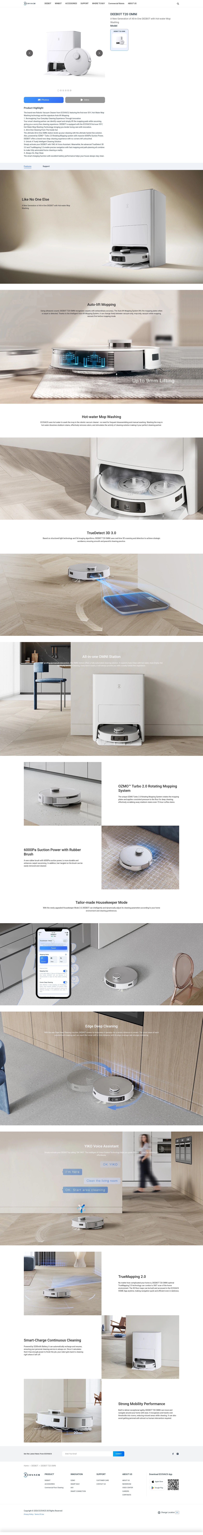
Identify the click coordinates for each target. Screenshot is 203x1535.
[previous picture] (29, 53)
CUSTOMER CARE (102, 1480)
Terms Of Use (39, 1514)
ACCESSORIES (71, 3)
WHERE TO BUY (98, 3)
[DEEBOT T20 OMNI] (119, 40)
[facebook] (173, 1453)
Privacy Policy (29, 1514)
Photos (43, 100)
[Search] (178, 3)
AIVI (72, 1488)
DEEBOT (48, 3)
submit (119, 1454)
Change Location (168, 1512)
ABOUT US (132, 3)
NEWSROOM (126, 1484)
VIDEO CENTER (127, 1488)
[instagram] (177, 1453)
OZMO (73, 1480)
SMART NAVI (75, 1484)
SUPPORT (85, 3)
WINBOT (58, 3)
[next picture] (99, 53)
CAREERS (125, 1491)
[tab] (27, 166)
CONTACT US (101, 1484)
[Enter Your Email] (87, 1453)
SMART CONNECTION (78, 1491)
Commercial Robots (116, 3)
